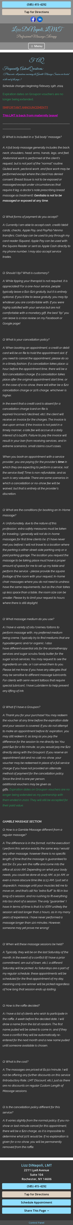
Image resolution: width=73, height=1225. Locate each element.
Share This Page (35, 1211)
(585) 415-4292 (36, 4)
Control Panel (36, 1222)
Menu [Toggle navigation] (36, 46)
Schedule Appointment (36, 1202)
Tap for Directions (36, 12)
